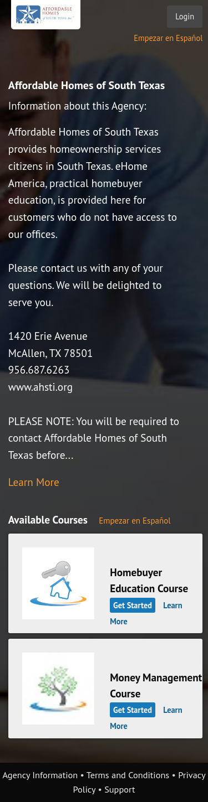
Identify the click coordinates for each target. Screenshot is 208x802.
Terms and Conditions (128, 775)
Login (184, 16)
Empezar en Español (168, 38)
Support (119, 789)
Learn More (33, 482)
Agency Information (40, 775)
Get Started (132, 605)
